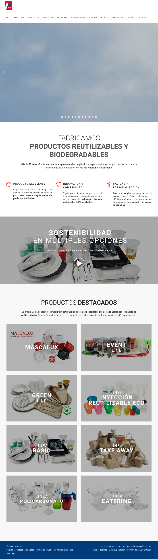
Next (154, 73)
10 (92, 117)
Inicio (7, 18)
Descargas (117, 18)
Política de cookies (65, 550)
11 (96, 117)
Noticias (104, 18)
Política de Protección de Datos (20, 550)
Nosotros (19, 18)
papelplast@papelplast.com (139, 546)
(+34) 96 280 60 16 (112, 546)
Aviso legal (11, 553)
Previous (4, 73)
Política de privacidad (45, 550)
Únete (130, 18)
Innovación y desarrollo (55, 18)
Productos (34, 18)
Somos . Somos (84, 18)
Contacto (142, 18)
